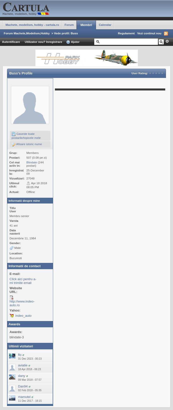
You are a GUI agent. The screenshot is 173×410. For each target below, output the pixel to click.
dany (21, 376)
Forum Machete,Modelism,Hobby (27, 33)
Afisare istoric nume (27, 144)
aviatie (23, 365)
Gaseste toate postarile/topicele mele (26, 135)
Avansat (167, 41)
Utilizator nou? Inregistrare (43, 41)
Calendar (105, 24)
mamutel (24, 397)
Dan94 (23, 386)
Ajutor (72, 42)
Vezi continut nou (149, 33)
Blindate (31, 162)
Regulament (126, 33)
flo (20, 355)
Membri (86, 25)
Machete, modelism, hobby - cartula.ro (32, 24)
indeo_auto (23, 316)
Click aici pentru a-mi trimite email (23, 281)
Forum (69, 24)
